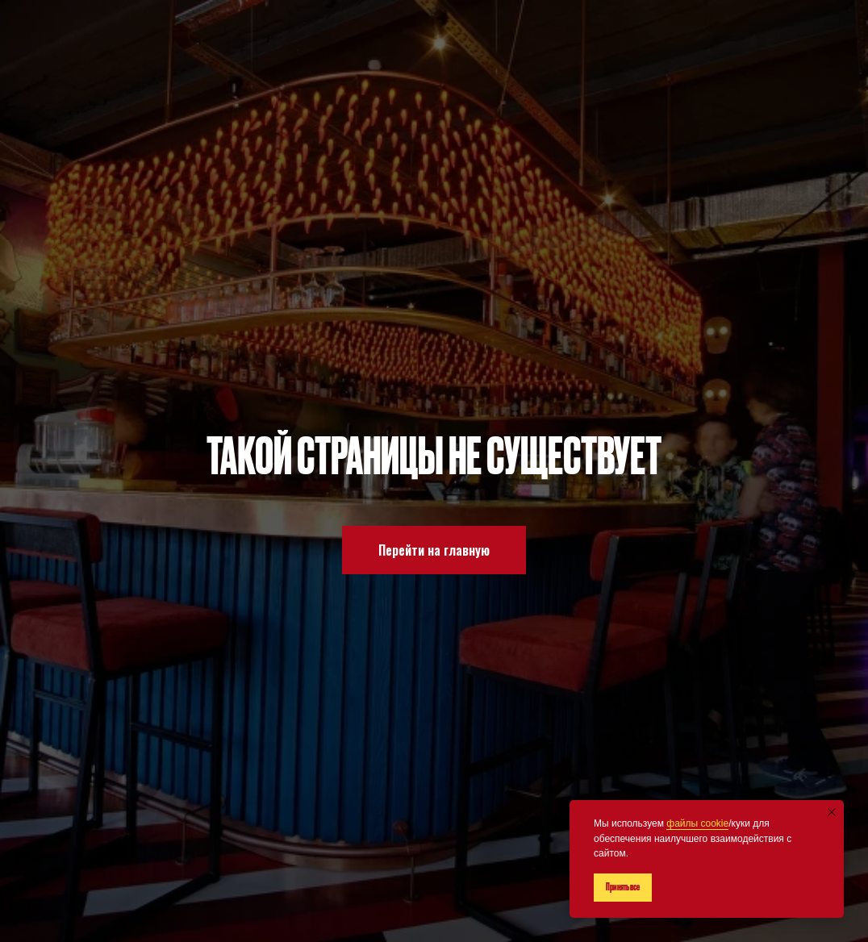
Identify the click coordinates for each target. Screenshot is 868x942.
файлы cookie (697, 823)
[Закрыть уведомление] (832, 812)
